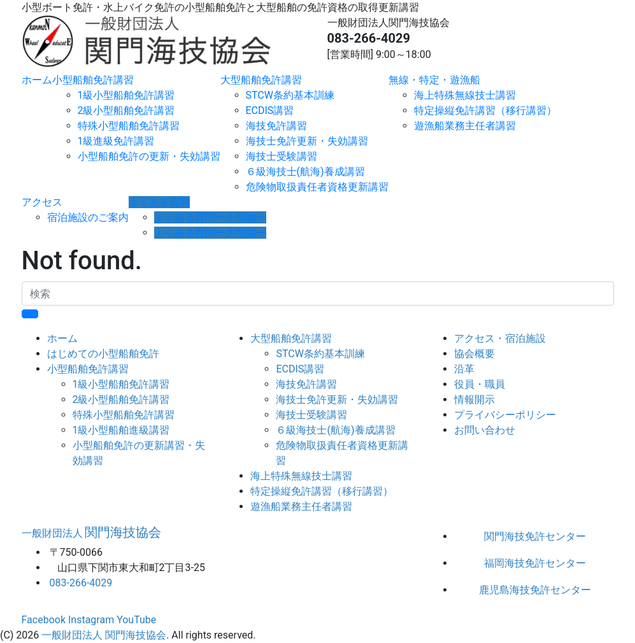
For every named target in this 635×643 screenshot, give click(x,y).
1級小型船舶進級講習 (121, 430)
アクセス (42, 202)
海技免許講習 (276, 126)
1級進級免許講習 (116, 141)
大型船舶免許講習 (261, 80)
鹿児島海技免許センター (535, 590)
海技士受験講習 (281, 156)
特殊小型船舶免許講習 (129, 126)
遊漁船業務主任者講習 (465, 126)
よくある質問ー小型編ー (210, 217)
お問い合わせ (484, 430)
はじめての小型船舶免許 (103, 354)
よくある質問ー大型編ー (210, 233)
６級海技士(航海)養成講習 (305, 172)
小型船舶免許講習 (93, 80)
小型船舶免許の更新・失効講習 (149, 156)
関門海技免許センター (535, 536)
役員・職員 (479, 384)
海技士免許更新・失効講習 (307, 141)
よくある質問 (159, 202)
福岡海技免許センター (535, 563)
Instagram (91, 620)
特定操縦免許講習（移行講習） (485, 110)
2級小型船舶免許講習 (126, 110)
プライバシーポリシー (505, 415)
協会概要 (474, 354)
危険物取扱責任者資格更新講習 (317, 187)
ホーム (37, 80)
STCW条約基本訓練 (290, 95)
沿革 (464, 369)
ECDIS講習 (270, 110)
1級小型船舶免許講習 (126, 95)
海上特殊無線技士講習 (465, 95)
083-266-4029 (369, 38)
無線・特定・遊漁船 (434, 80)
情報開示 (474, 399)
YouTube (136, 620)
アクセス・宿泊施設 (500, 338)
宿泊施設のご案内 (88, 217)
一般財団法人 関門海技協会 (103, 635)
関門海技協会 (92, 532)
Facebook (44, 620)
